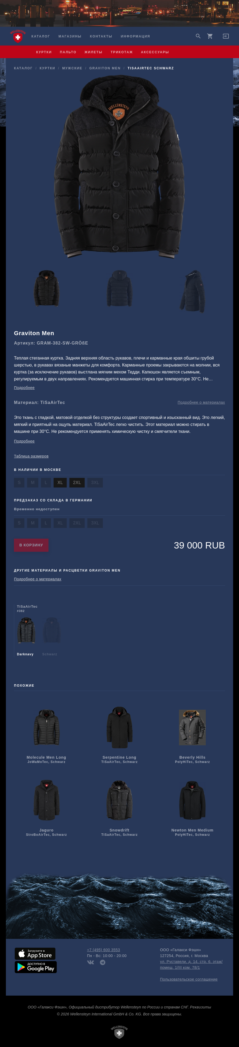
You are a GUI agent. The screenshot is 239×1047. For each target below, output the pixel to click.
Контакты (101, 36)
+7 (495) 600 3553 (103, 950)
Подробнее (24, 387)
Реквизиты (200, 1007)
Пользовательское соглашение (189, 979)
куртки (44, 52)
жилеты (94, 52)
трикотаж (122, 52)
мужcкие (72, 68)
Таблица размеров (31, 456)
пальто (68, 52)
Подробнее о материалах (201, 402)
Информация (135, 36)
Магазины (69, 36)
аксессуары (155, 52)
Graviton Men (105, 68)
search (198, 36)
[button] (226, 38)
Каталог (40, 36)
